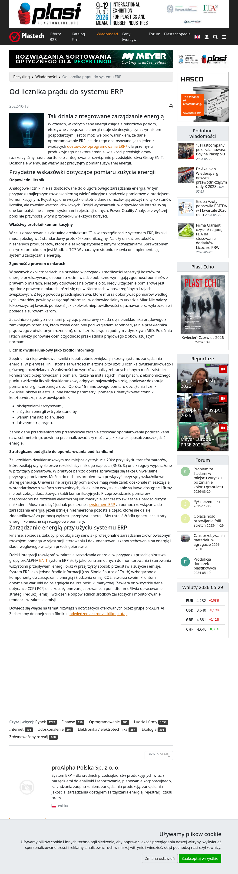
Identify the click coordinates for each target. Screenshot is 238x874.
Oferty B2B (55, 36)
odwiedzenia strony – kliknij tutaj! (98, 613)
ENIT (43, 561)
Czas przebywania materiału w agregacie (209, 542)
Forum (154, 34)
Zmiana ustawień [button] (160, 858)
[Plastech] (26, 36)
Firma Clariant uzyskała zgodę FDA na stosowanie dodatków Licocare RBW (209, 236)
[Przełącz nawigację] (224, 36)
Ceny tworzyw (129, 36)
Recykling (21, 76)
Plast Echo (202, 267)
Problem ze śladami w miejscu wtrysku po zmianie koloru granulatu (208, 480)
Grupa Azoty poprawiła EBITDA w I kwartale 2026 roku (211, 208)
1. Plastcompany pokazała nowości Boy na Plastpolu (211, 150)
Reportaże (202, 358)
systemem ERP (102, 504)
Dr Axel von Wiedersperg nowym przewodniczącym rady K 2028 (211, 177)
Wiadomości (107, 34)
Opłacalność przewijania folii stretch (209, 521)
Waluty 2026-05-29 (202, 587)
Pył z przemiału (207, 503)
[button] (206, 36)
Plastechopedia (177, 34)
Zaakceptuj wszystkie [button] (200, 858)
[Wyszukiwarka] (215, 36)
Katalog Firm (78, 36)
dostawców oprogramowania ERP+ (97, 146)
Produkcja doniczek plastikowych (205, 566)
